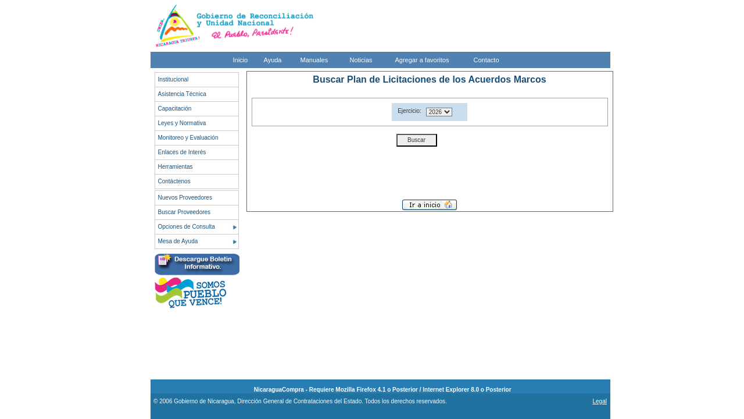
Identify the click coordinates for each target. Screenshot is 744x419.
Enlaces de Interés (182, 152)
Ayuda (273, 59)
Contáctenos (174, 181)
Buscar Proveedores (184, 212)
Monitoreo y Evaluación (188, 137)
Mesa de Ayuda (178, 241)
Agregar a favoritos (422, 59)
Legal (599, 401)
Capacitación (175, 108)
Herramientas (175, 167)
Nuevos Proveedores (185, 197)
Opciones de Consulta (186, 226)
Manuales (314, 59)
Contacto (486, 59)
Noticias (361, 59)
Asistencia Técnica (182, 94)
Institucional (173, 79)
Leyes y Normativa (182, 123)
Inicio (240, 59)
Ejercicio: (409, 111)
